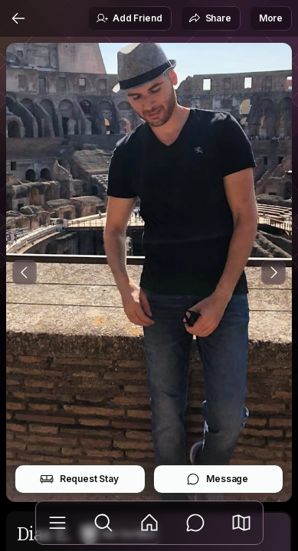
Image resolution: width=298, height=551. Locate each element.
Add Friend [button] (129, 18)
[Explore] (103, 523)
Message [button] (217, 479)
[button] (241, 523)
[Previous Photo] (24, 272)
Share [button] (209, 18)
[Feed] (149, 523)
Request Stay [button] (79, 479)
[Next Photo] (273, 272)
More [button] (271, 18)
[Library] (57, 523)
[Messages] (195, 523)
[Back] (18, 18)
